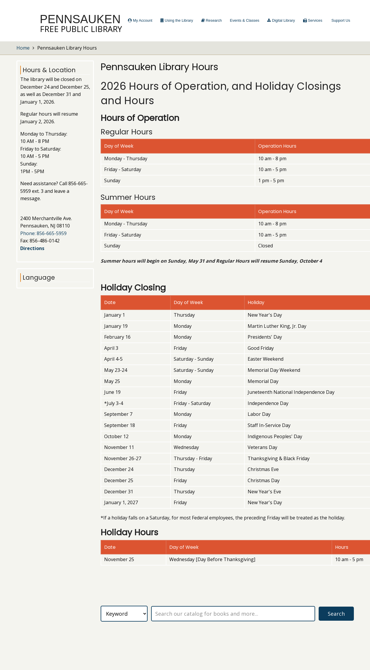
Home (23, 48)
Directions (32, 248)
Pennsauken (80, 19)
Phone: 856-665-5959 (43, 233)
